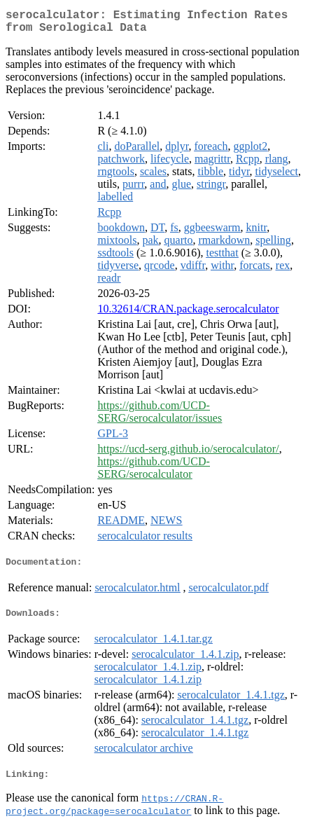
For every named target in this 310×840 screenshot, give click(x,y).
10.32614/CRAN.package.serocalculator (188, 314)
